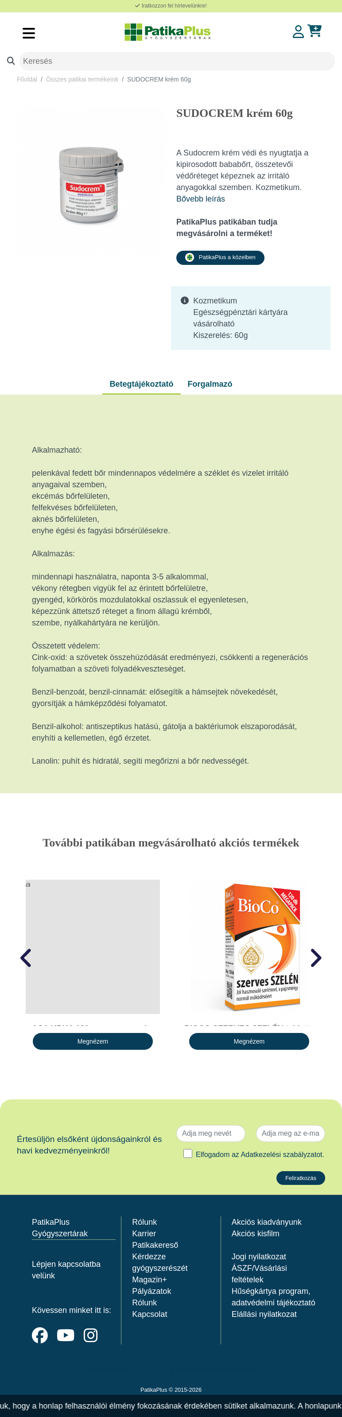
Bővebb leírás (200, 198)
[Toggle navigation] (29, 33)
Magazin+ (149, 1279)
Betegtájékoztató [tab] (141, 384)
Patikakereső (155, 1245)
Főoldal (27, 79)
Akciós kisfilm (256, 1233)
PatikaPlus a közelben (220, 257)
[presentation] (26, 958)
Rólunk (144, 1222)
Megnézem (93, 1041)
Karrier (144, 1233)
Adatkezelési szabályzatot (281, 1154)
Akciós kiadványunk (267, 1222)
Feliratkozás (300, 1178)
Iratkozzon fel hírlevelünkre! (170, 6)
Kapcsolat (149, 1314)
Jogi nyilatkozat (259, 1256)
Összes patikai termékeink (82, 79)
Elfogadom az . (260, 1154)
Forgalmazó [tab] (210, 384)
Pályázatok (151, 1291)
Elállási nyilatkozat (264, 1314)
